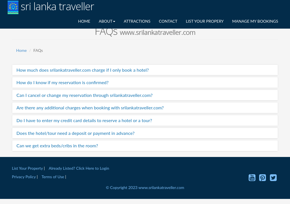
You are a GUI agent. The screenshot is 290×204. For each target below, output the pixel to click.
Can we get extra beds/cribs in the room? (57, 145)
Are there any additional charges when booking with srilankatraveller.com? (90, 107)
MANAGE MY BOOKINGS (255, 21)
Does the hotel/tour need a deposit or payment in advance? (75, 133)
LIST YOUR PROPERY (205, 21)
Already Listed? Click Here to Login (79, 168)
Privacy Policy (24, 176)
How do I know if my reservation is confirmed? (62, 82)
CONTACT (168, 21)
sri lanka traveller (51, 7)
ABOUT (107, 21)
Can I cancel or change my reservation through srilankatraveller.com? (84, 95)
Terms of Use (53, 176)
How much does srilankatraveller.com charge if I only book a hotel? (82, 70)
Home (21, 50)
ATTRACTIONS (137, 21)
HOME (84, 21)
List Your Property (27, 168)
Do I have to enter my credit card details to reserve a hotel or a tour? (84, 120)
